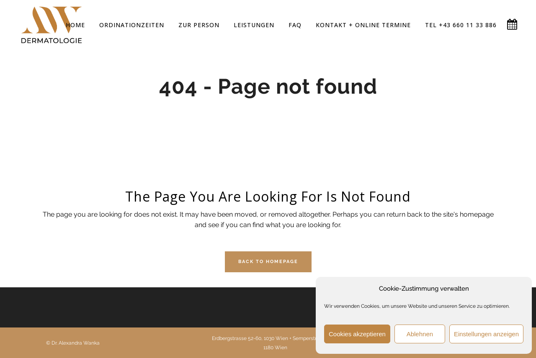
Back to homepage (268, 261)
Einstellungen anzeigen (486, 334)
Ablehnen (420, 334)
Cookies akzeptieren (357, 334)
